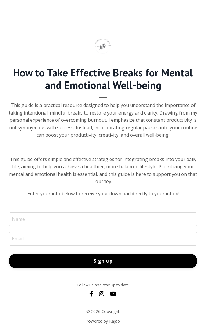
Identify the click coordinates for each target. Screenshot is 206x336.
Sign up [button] (103, 260)
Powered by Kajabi (103, 321)
